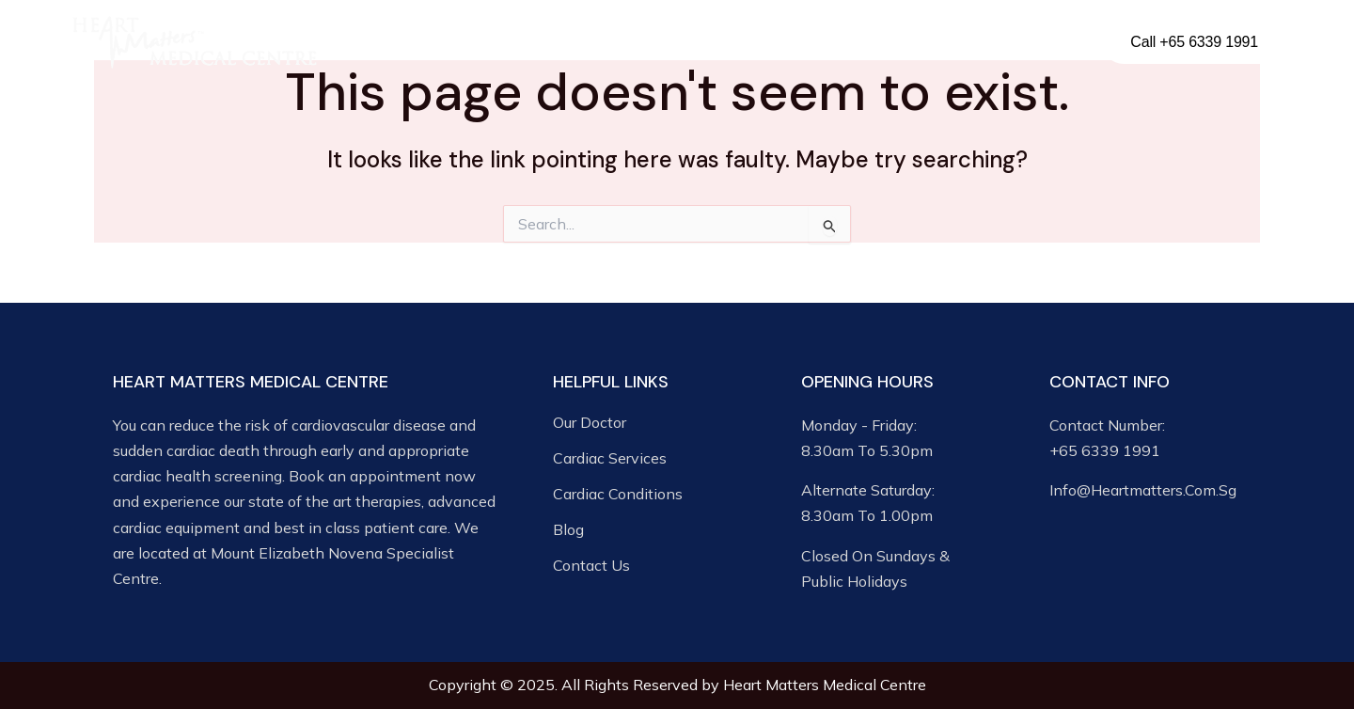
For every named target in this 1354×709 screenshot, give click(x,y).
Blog (955, 42)
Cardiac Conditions (752, 42)
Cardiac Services (585, 42)
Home (375, 42)
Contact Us (1032, 42)
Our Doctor (456, 42)
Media (883, 42)
